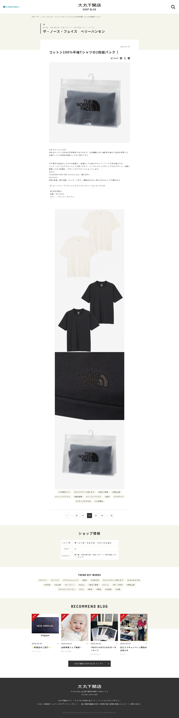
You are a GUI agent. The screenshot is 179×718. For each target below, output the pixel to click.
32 (89, 515)
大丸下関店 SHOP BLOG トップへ (91, 663)
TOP (33, 17)
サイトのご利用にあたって (85, 700)
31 (83, 515)
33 (96, 515)
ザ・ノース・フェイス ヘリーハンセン (51, 17)
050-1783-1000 (91, 694)
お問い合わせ (135, 704)
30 (77, 515)
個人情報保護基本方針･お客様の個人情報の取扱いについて (104, 704)
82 (112, 515)
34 (102, 515)
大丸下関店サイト (65, 700)
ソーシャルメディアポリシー (109, 700)
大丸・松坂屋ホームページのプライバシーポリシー (58, 704)
